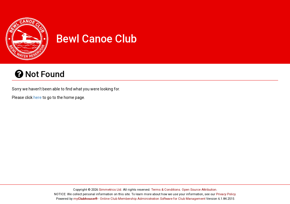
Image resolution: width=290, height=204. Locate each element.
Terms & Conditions (165, 190)
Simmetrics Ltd (110, 190)
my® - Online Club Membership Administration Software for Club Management (139, 199)
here (37, 97)
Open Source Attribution (199, 190)
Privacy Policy (225, 194)
